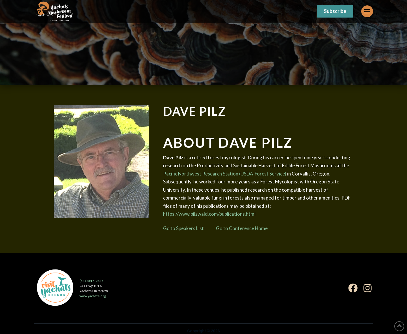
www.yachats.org (92, 296)
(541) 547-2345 (91, 281)
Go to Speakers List (183, 228)
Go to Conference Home (242, 228)
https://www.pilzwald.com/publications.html (209, 214)
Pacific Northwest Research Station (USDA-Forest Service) (224, 174)
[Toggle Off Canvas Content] (367, 11)
